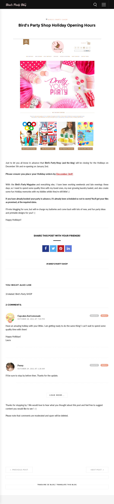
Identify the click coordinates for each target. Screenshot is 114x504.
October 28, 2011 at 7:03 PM (31, 319)
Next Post (97, 470)
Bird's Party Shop (53, 163)
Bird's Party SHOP (58, 19)
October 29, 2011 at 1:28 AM (31, 369)
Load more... (57, 395)
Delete (94, 315)
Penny (20, 366)
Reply (104, 315)
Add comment (10, 321)
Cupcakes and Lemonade (29, 316)
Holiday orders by (55, 174)
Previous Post (19, 470)
